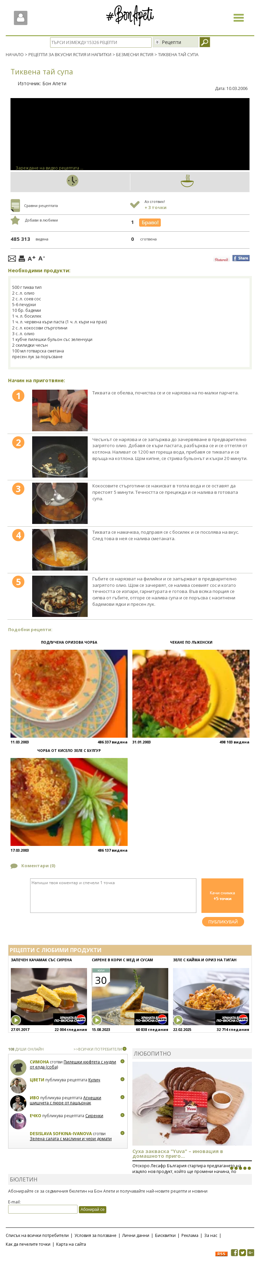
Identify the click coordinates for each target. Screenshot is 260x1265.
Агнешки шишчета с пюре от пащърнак (65, 1100)
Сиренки (94, 1116)
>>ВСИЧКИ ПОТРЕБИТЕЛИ (97, 1049)
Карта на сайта (71, 1244)
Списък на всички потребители (37, 1235)
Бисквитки (165, 1235)
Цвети (37, 1080)
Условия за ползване (95, 1235)
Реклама (189, 1235)
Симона (39, 1062)
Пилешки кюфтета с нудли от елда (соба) (73, 1064)
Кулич (94, 1080)
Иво (34, 1098)
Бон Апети (54, 83)
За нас (210, 1235)
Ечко (35, 1116)
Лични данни (135, 1235)
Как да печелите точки (28, 1244)
